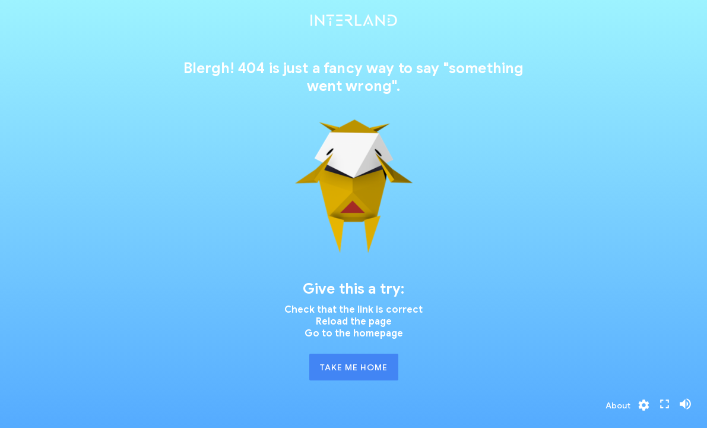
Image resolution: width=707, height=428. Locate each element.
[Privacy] (617, 405)
